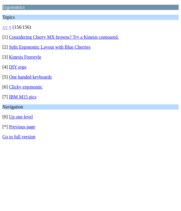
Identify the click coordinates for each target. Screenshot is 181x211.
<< (5, 27)
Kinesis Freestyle (25, 57)
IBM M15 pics (22, 96)
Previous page (22, 126)
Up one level (21, 116)
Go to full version (18, 136)
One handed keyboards (30, 76)
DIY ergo (18, 66)
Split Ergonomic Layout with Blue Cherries (49, 47)
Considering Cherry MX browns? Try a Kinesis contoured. (64, 37)
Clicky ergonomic (26, 86)
